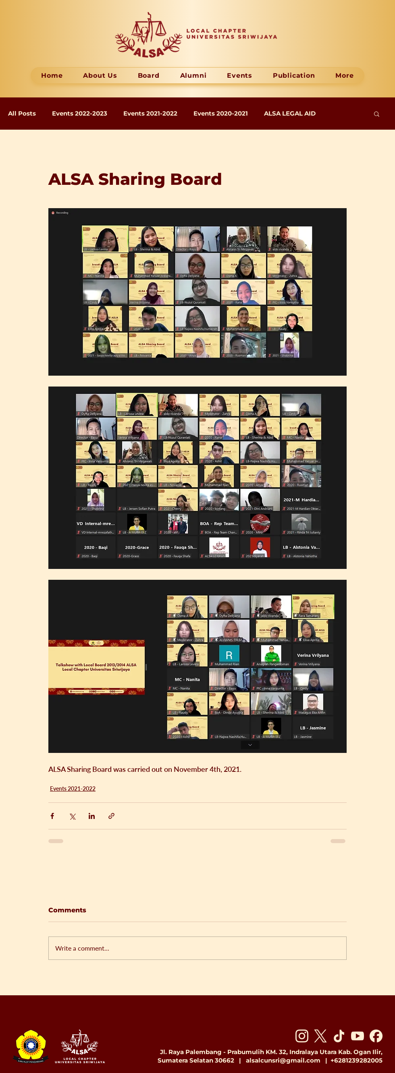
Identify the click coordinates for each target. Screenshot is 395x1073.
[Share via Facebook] (52, 816)
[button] (376, 113)
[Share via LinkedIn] (92, 816)
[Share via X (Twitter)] (72, 816)
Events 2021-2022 (150, 113)
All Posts (22, 113)
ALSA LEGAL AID (290, 113)
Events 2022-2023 (79, 113)
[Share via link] (111, 816)
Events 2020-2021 (220, 113)
